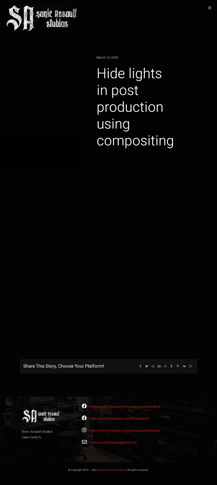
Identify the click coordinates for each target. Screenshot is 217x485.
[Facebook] (140, 366)
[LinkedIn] (159, 366)
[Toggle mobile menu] (210, 8)
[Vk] (184, 366)
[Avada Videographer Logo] (41, 410)
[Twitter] (147, 366)
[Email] (190, 366)
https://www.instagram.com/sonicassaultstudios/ (124, 430)
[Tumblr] (171, 366)
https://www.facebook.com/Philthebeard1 (119, 418)
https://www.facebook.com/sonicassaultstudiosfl (125, 406)
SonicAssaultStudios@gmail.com (113, 442)
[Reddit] (153, 366)
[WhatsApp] (165, 366)
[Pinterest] (178, 366)
